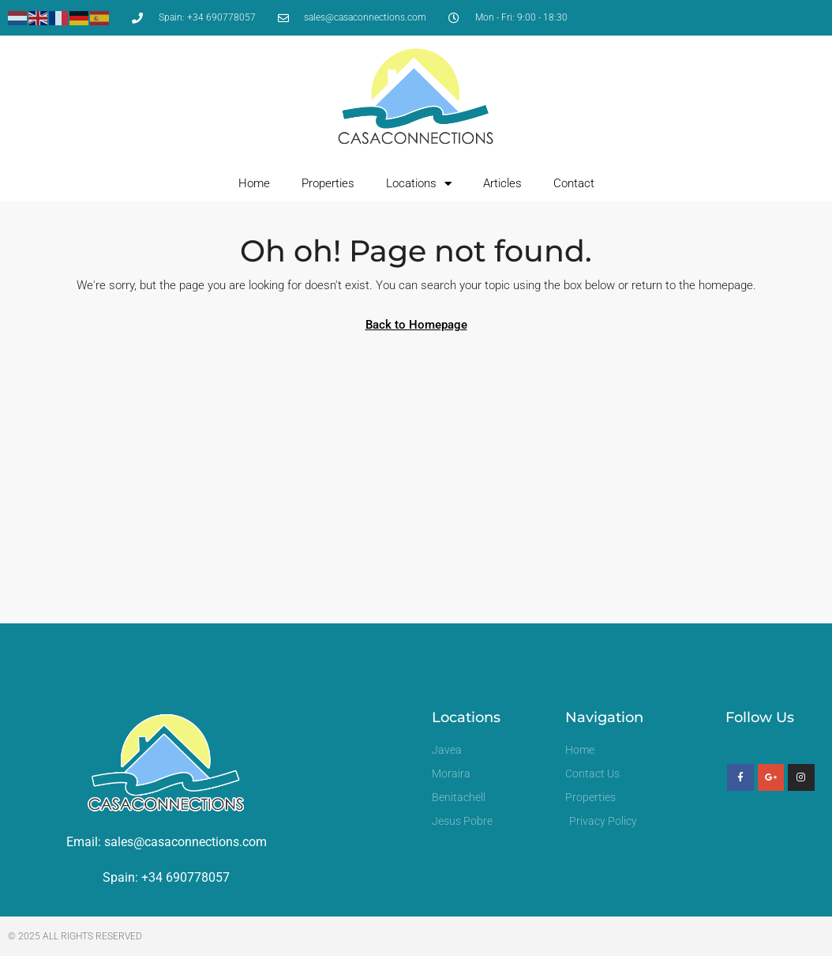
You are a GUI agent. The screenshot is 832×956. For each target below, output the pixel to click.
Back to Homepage (416, 325)
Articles (502, 183)
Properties (328, 183)
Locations (419, 184)
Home (254, 183)
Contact (573, 183)
